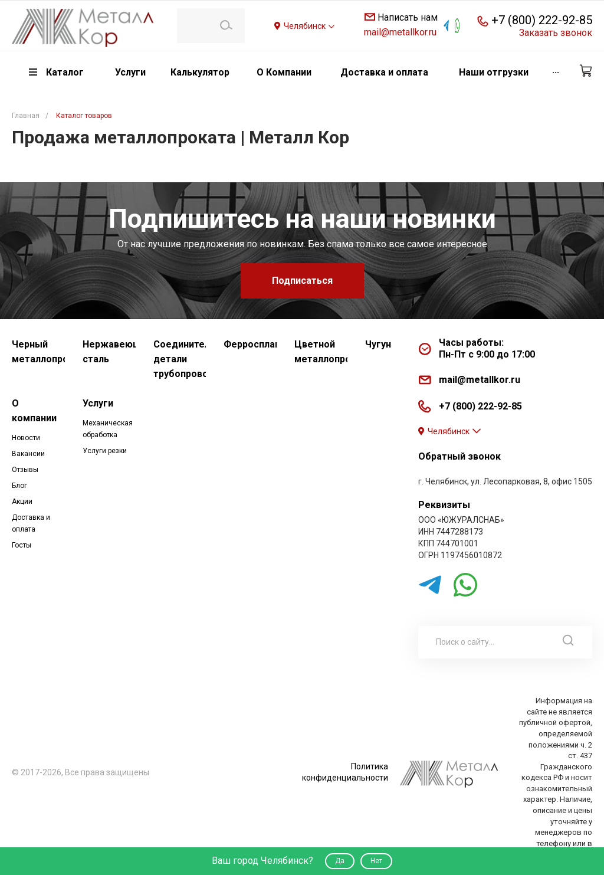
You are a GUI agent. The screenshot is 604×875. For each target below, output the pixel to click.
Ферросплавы (250, 344)
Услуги (98, 403)
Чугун (378, 344)
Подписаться (302, 280)
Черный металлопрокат (38, 352)
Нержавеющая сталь (109, 352)
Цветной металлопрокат (320, 352)
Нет (376, 861)
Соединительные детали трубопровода (179, 359)
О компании (34, 411)
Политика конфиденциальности (345, 772)
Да (339, 861)
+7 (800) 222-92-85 (541, 20)
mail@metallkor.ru (400, 32)
